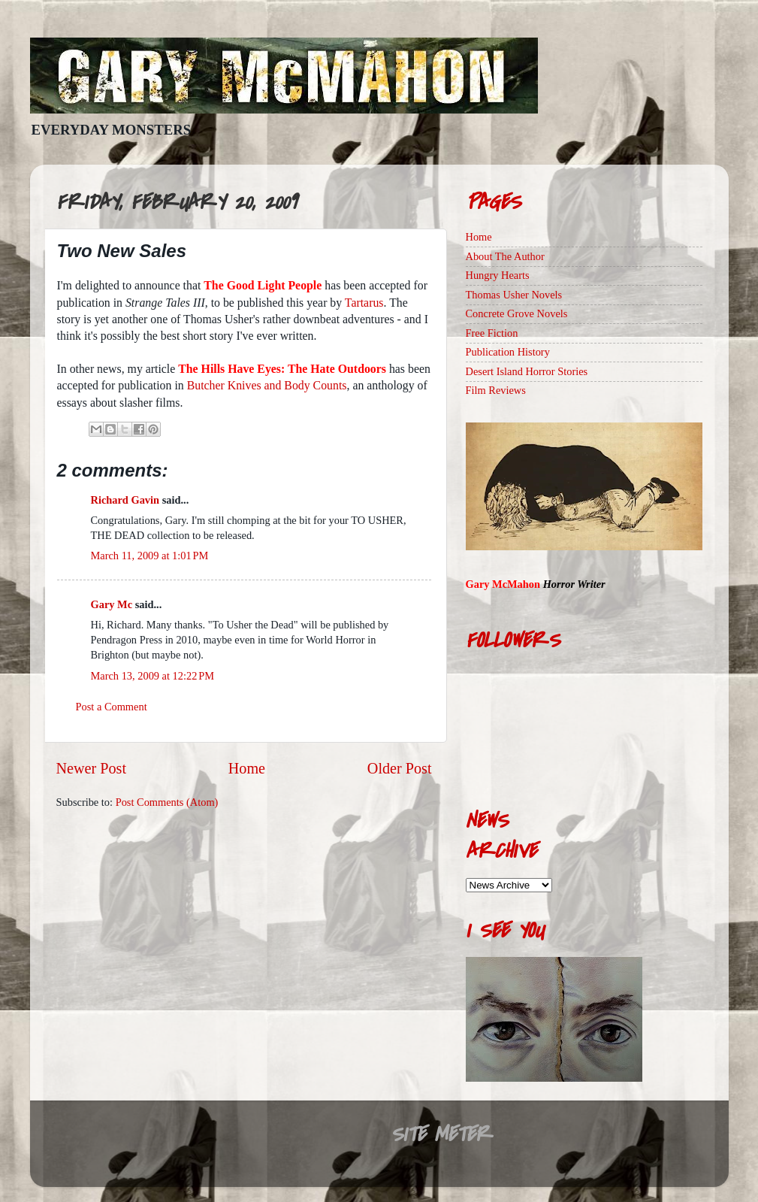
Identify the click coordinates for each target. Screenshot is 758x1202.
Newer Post (91, 768)
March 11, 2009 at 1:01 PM (150, 556)
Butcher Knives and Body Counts (267, 385)
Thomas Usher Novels (514, 295)
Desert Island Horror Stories (527, 371)
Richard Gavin (125, 500)
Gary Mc (112, 604)
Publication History (508, 352)
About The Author (505, 256)
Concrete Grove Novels (517, 313)
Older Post (399, 768)
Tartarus (364, 302)
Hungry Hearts (498, 275)
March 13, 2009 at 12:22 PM (152, 676)
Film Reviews (496, 390)
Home (246, 768)
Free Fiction (492, 333)
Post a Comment (111, 707)
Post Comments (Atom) (167, 802)
